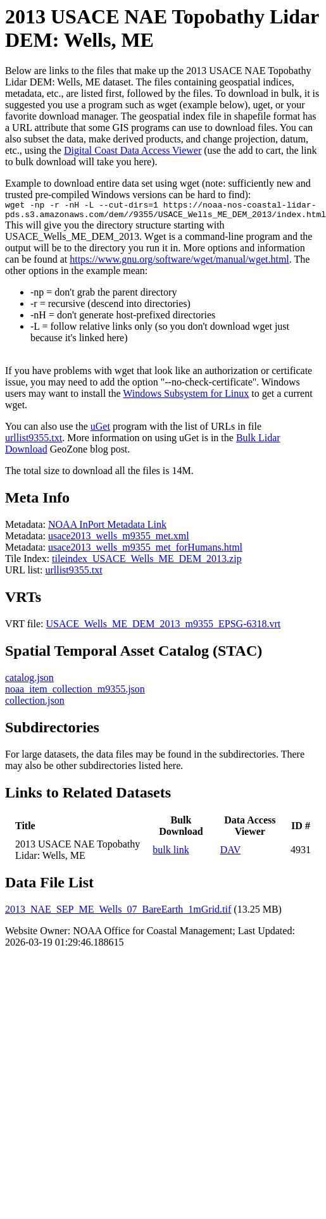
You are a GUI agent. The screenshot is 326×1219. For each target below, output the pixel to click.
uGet (100, 430)
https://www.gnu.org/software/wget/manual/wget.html (179, 263)
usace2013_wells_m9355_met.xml (118, 539)
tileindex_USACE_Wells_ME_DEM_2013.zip (147, 562)
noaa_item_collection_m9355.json (75, 692)
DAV (230, 853)
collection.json (35, 704)
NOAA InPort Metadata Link (107, 528)
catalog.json (29, 681)
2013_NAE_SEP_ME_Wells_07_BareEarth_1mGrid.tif (118, 913)
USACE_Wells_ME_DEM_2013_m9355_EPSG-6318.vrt (163, 627)
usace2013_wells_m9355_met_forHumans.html (145, 551)
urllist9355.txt (33, 441)
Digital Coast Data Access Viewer (132, 150)
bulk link (171, 853)
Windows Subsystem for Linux (186, 397)
